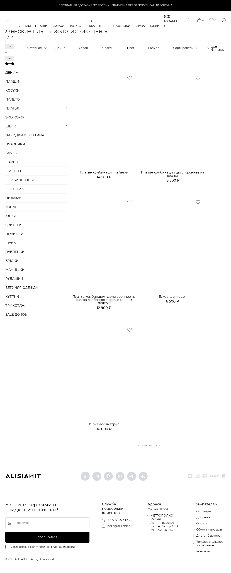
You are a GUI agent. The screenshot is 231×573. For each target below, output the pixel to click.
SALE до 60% (16, 315)
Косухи (58, 26)
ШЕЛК (104, 26)
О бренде (202, 511)
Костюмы (15, 189)
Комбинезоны (19, 180)
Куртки (12, 297)
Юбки (155, 26)
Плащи (42, 26)
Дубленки (15, 252)
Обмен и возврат (207, 530)
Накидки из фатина (24, 135)
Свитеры (13, 225)
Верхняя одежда (21, 288)
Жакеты (12, 162)
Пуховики (122, 26)
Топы (10, 207)
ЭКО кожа (14, 117)
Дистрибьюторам (208, 536)
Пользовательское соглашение (208, 544)
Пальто (75, 26)
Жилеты (13, 171)
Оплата (200, 524)
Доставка (201, 518)
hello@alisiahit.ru (117, 526)
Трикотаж (15, 306)
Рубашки (14, 279)
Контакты (201, 552)
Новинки (14, 234)
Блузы (140, 26)
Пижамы (13, 198)
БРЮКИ (12, 261)
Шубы (11, 243)
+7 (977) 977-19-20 (117, 520)
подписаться (47, 537)
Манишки (15, 270)
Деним (25, 26)
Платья (12, 108)
